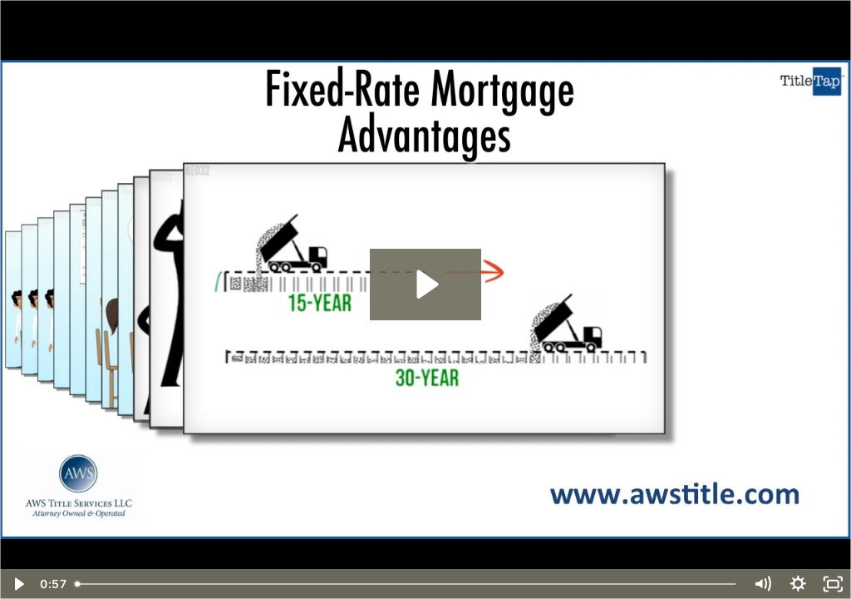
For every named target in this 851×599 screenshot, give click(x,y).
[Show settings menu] (798, 584)
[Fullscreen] (833, 584)
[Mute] (762, 584)
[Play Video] (18, 584)
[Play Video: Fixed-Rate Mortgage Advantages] (425, 284)
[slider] (406, 584)
